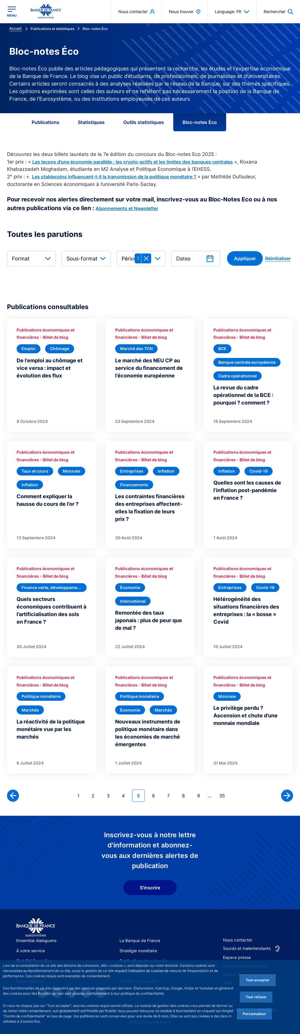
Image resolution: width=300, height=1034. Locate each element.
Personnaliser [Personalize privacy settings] (254, 1014)
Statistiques (91, 122)
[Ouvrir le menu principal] (12, 11)
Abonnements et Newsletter (127, 208)
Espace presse (237, 957)
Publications (45, 122)
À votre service (30, 950)
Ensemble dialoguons (36, 940)
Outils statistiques (143, 122)
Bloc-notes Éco (200, 122)
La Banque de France (139, 940)
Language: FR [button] (232, 12)
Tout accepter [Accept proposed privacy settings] (257, 980)
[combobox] (31, 258)
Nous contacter (237, 939)
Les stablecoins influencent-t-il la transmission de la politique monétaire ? (114, 177)
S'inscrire (150, 888)
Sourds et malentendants (247, 948)
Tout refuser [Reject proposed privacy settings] (256, 997)
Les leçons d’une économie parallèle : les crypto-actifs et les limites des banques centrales (132, 162)
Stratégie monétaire (138, 950)
